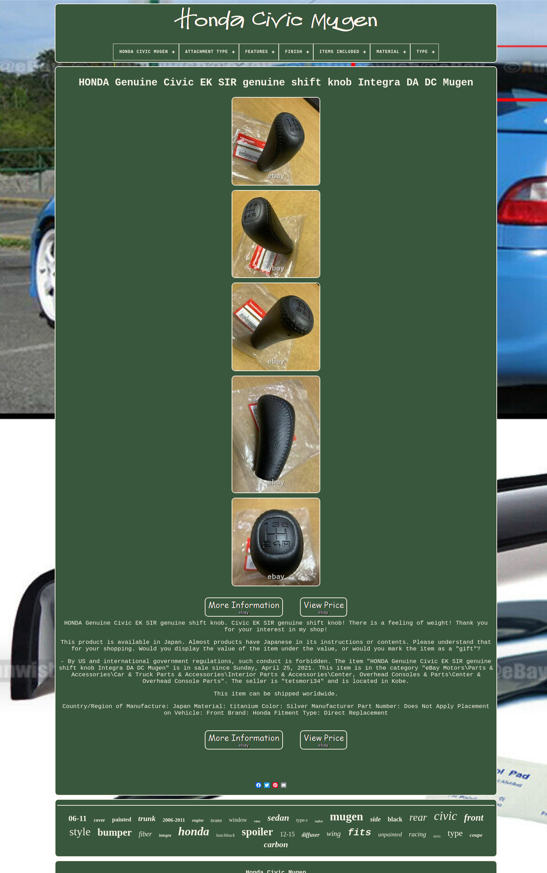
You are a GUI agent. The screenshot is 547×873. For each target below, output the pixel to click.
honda (193, 831)
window (238, 820)
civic (445, 816)
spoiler (257, 832)
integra (165, 835)
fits (359, 832)
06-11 (77, 818)
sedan (278, 818)
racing (417, 834)
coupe (476, 835)
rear (418, 817)
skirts (437, 836)
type (455, 833)
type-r (302, 820)
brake (216, 820)
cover (99, 820)
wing (334, 833)
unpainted (390, 834)
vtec (257, 821)
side (375, 819)
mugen (346, 816)
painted (121, 819)
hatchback (225, 835)
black (395, 819)
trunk (147, 818)
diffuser (311, 835)
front (474, 817)
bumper (114, 832)
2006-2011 (174, 820)
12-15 (287, 834)
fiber (145, 834)
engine (197, 820)
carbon (276, 844)
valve (319, 821)
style (79, 831)
